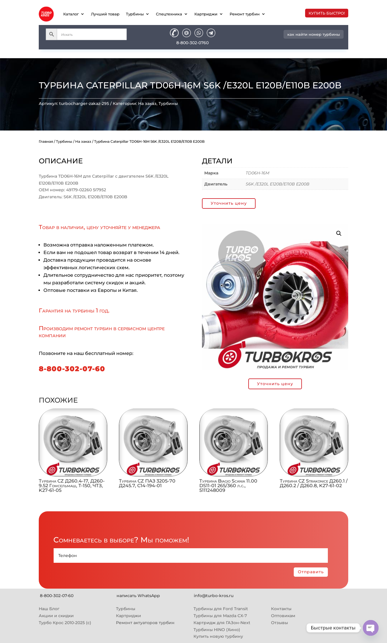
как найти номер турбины (313, 34)
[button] (339, 233)
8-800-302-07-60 (72, 369)
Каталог (71, 14)
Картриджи (205, 14)
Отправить (311, 571)
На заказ (147, 103)
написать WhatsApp (138, 595)
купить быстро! (327, 13)
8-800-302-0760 (192, 42)
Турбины (135, 14)
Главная (46, 141)
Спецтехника (169, 14)
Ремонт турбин (245, 14)
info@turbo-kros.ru (213, 595)
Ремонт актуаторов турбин (145, 622)
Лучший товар (105, 14)
